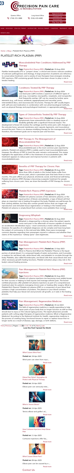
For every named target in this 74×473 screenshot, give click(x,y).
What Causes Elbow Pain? (32, 456)
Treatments (63, 28)
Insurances (57, 19)
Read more (68, 82)
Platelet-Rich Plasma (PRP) (34, 69)
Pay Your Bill (57, 22)
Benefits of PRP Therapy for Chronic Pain (39, 166)
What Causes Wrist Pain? (32, 352)
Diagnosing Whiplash (30, 215)
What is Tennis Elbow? (31, 404)
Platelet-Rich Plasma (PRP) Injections (37, 191)
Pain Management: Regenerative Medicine (40, 301)
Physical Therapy (43, 28)
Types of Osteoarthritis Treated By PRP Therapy (42, 114)
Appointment (57, 14)
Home (2, 28)
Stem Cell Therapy (20, 28)
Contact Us (57, 16)
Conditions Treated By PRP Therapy (36, 87)
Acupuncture (32, 28)
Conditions (54, 28)
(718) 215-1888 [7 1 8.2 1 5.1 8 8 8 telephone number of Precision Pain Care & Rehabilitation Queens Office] (16, 18)
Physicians (9, 28)
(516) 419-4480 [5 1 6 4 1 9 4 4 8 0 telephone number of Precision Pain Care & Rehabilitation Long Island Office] (37, 18)
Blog (70, 28)
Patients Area (5, 33)
